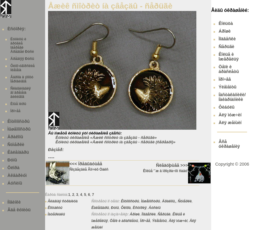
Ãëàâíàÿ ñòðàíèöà (62, 201)
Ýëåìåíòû (159, 221)
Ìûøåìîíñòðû (19, 129)
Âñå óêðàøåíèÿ (229, 144)
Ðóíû (12, 160)
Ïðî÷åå (15, 111)
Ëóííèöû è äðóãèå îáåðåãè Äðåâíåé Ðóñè (22, 45)
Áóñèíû (14, 183)
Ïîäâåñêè (148, 214)
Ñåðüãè (163, 214)
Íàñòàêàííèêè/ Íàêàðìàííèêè (232, 97)
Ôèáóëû (227, 107)
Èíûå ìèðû (18, 104)
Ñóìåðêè (15, 144)
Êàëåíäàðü (18, 152)
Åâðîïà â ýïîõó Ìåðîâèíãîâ (21, 79)
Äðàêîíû (15, 136)
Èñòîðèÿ (140, 208)
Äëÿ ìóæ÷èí (178, 221)
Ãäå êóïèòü (19, 209)
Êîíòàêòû (54, 208)
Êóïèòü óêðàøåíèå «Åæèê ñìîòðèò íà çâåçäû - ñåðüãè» (106, 137)
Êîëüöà (226, 23)
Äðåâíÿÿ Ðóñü (22, 59)
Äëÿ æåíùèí (230, 122)
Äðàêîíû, (169, 201)
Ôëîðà (13, 167)
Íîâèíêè (14, 202)
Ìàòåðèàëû (56, 214)
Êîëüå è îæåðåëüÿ (229, 56)
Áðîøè (134, 214)
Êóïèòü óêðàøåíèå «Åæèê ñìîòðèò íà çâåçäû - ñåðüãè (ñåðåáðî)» (115, 142)
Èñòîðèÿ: (16, 28)
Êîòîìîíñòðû (18, 121)
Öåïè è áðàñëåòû (124, 221)
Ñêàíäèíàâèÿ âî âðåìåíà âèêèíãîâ (20, 92)
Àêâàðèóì (17, 175)
